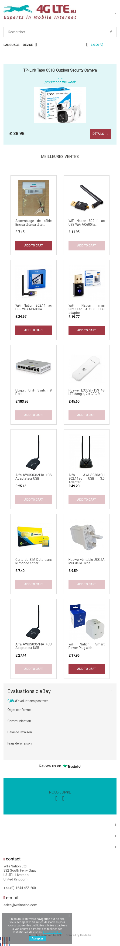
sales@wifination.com (20, 905)
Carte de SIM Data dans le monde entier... (33, 561)
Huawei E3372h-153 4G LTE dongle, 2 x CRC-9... (87, 392)
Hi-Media (85, 935)
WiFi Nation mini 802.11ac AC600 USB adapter (87, 309)
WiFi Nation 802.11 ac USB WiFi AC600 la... (87, 222)
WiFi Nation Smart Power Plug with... (87, 646)
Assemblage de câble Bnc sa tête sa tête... (33, 222)
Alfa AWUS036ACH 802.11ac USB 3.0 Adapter (87, 478)
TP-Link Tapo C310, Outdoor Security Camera (60, 70)
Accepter (37, 938)
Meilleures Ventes (60, 156)
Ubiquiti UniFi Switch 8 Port (33, 392)
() (97, 44)
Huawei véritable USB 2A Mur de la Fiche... (87, 561)
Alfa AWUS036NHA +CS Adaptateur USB (33, 476)
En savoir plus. (52, 932)
